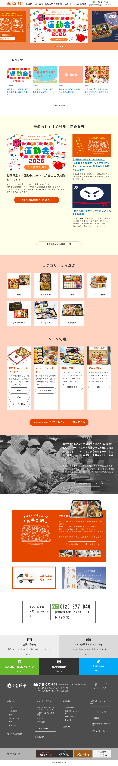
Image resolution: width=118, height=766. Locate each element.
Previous (28, 26)
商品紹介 (29, 4)
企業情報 (59, 4)
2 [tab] (58, 46)
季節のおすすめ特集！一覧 (59, 244)
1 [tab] (55, 46)
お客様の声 (39, 737)
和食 (19, 390)
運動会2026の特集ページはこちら (37, 200)
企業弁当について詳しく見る (82, 544)
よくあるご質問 (41, 728)
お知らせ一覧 (59, 105)
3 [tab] (60, 46)
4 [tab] (62, 46)
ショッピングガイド (98, 712)
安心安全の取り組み (88, 483)
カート (95, 687)
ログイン (106, 687)
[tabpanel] (59, 26)
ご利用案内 (96, 718)
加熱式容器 (13, 711)
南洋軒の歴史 (69, 708)
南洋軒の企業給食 (14, 734)
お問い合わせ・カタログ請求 (75, 4)
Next (89, 26)
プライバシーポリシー (100, 731)
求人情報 (68, 720)
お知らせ (66, 727)
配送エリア (41, 718)
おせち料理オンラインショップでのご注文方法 (46, 708)
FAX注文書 (41, 722)
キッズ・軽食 (19, 404)
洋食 (19, 397)
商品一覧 (10, 701)
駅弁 (99, 387)
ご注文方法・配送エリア (44, 4)
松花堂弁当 (72, 387)
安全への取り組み (71, 716)
